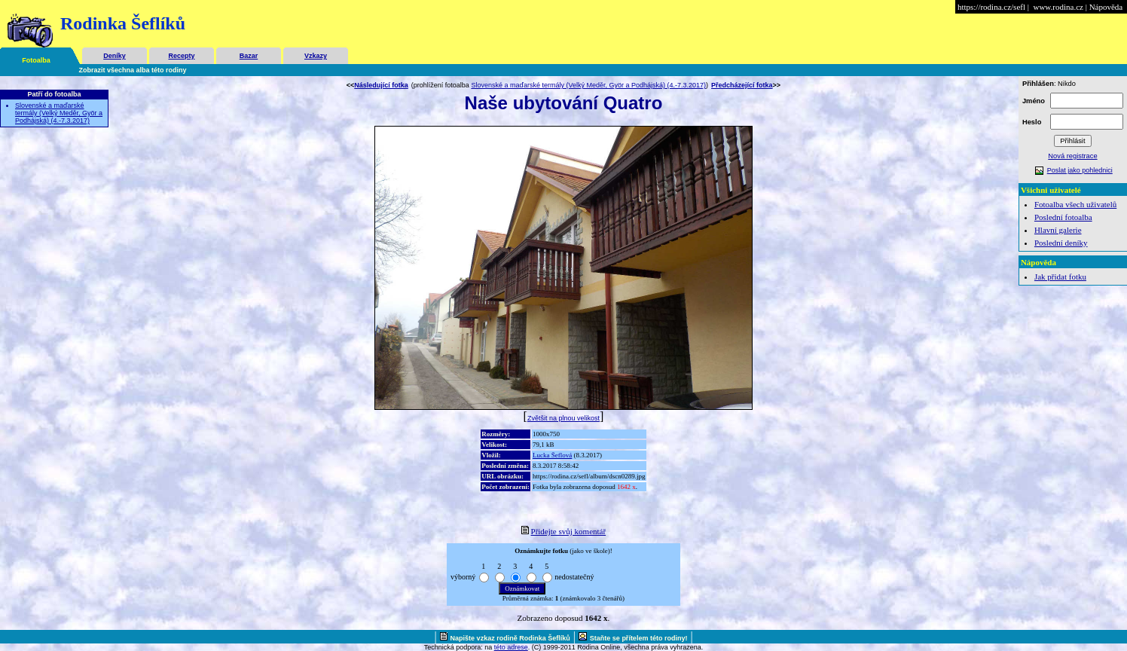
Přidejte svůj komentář (568, 531)
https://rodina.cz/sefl (991, 6)
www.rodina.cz (1058, 6)
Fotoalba (36, 60)
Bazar (249, 56)
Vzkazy (315, 56)
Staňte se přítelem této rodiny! (639, 638)
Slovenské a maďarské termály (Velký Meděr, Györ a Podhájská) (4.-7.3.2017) (58, 113)
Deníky (114, 56)
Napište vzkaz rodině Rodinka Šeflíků (510, 638)
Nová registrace (1072, 156)
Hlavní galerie (1058, 229)
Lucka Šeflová (552, 455)
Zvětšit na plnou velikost (563, 418)
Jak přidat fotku (1060, 276)
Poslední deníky (1061, 242)
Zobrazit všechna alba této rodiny (133, 70)
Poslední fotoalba (1063, 217)
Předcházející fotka (742, 85)
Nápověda (1106, 6)
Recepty (181, 56)
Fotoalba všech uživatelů (1075, 204)
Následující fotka (381, 85)
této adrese (511, 647)
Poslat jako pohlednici (1080, 170)
